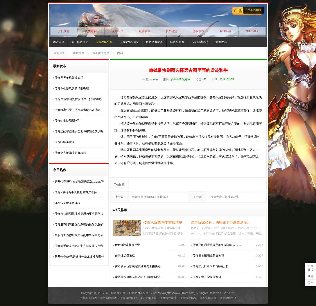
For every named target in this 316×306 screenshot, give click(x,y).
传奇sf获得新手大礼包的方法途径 (76, 192)
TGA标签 (225, 31)
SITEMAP (252, 31)
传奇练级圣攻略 (65, 142)
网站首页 (58, 42)
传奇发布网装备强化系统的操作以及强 (79, 224)
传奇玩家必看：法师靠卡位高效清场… (221, 222)
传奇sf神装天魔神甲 (67, 120)
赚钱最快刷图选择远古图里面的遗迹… (139, 277)
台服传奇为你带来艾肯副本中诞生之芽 (79, 235)
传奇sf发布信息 (129, 42)
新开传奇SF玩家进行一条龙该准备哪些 (79, 256)
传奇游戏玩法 (199, 42)
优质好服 (90, 31)
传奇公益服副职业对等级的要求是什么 (79, 213)
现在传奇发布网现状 (67, 203)
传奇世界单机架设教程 (69, 77)
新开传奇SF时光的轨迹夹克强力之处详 (79, 181)
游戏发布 (198, 31)
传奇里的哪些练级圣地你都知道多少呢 (79, 131)
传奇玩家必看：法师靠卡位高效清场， (79, 109)
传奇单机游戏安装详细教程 (72, 88)
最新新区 (144, 31)
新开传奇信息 (79, 42)
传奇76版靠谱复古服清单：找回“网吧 (78, 99)
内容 (120, 53)
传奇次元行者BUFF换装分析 (150, 196)
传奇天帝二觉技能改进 (224, 196)
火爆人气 (117, 31)
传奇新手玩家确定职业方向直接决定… (139, 266)
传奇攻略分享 (104, 42)
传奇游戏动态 (154, 42)
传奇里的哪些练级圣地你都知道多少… (217, 244)
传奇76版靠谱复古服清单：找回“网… (172, 222)
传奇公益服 (177, 42)
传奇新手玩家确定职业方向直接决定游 (79, 246)
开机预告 (63, 31)
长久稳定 (171, 31)
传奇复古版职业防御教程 (70, 152)
